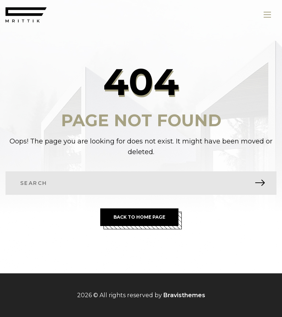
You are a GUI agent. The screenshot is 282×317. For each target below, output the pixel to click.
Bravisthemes (184, 295)
